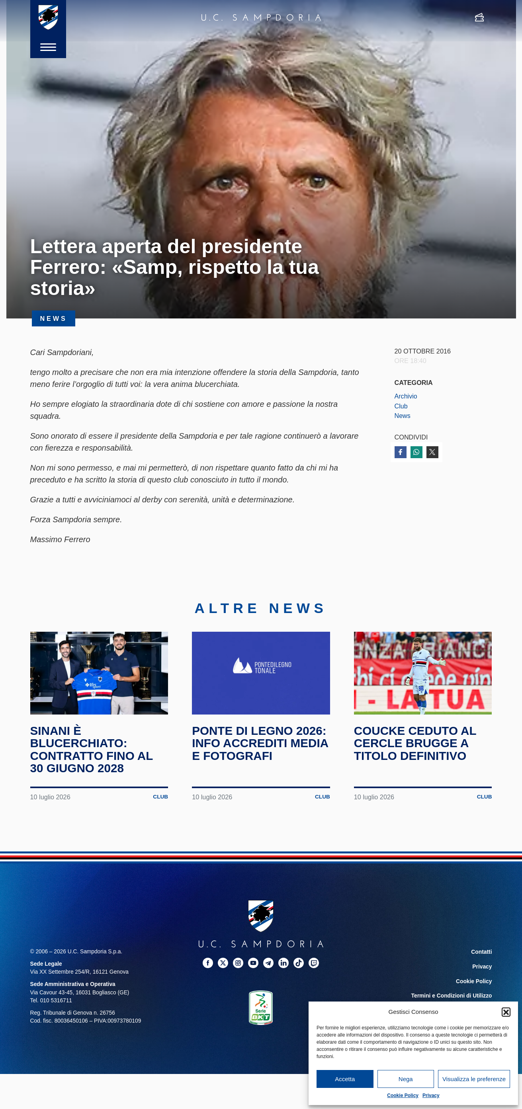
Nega (406, 1079)
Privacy (431, 1095)
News (403, 415)
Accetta (345, 1079)
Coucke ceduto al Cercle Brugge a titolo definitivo (416, 746)
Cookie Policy (402, 1095)
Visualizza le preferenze (474, 1079)
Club (401, 406)
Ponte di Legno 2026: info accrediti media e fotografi (261, 746)
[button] (506, 1012)
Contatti (481, 955)
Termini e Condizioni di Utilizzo (451, 997)
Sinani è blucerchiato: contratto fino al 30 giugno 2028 (92, 752)
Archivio (406, 396)
